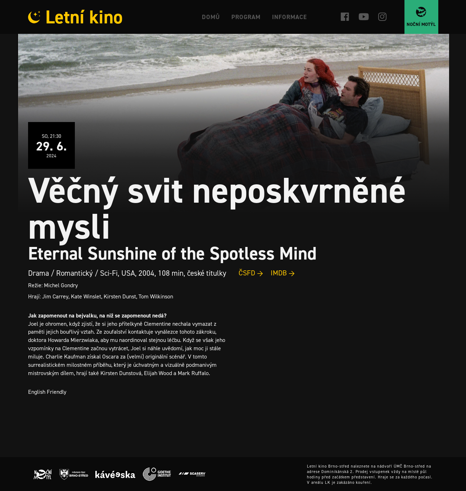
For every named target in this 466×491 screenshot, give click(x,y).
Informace (289, 17)
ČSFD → (251, 273)
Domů (211, 17)
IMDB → (283, 273)
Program (246, 17)
